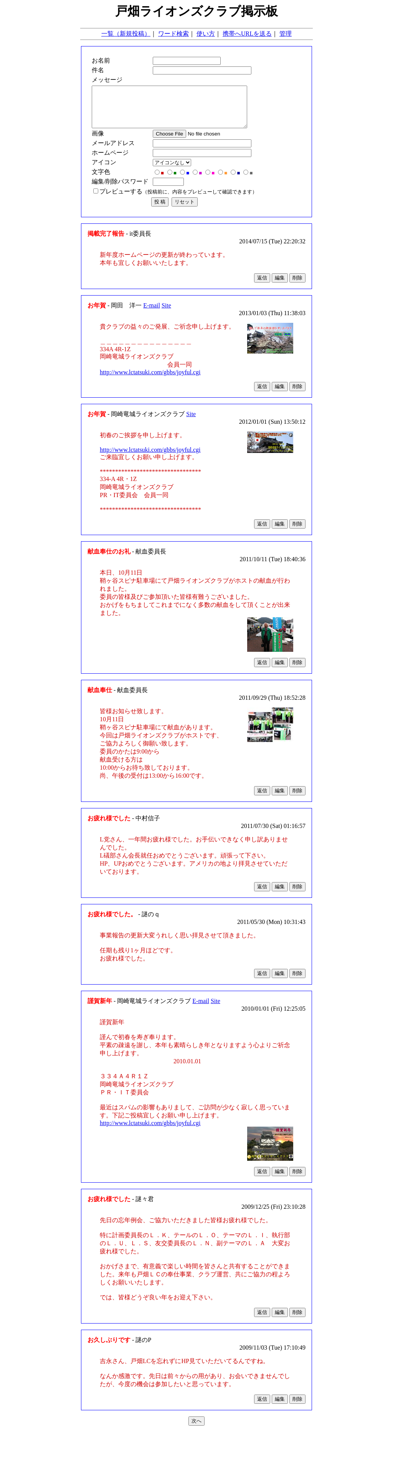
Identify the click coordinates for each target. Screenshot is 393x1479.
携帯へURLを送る (247, 33)
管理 (285, 33)
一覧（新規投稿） (125, 33)
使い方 (205, 33)
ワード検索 (173, 33)
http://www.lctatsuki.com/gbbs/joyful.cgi (150, 380)
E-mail (151, 313)
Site (166, 313)
